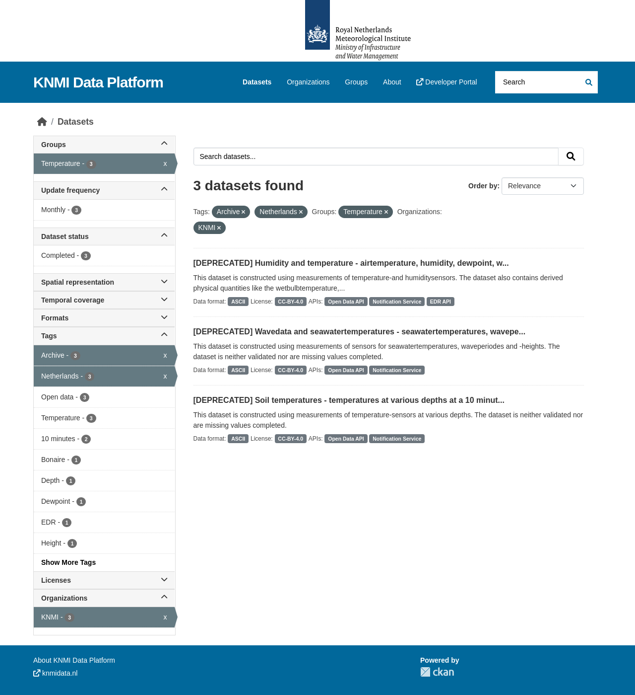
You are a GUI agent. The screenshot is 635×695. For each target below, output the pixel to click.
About (392, 82)
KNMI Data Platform (98, 82)
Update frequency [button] (104, 190)
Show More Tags (68, 562)
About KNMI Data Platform (74, 660)
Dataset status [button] (104, 236)
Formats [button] (104, 317)
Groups (356, 82)
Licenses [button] (104, 580)
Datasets (257, 82)
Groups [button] (104, 144)
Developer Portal (446, 82)
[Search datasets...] (546, 82)
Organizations (308, 82)
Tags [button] (104, 335)
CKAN (437, 672)
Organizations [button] (104, 598)
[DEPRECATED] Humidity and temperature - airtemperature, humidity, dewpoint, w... (351, 263)
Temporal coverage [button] (104, 300)
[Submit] (588, 82)
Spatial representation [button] (104, 282)
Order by (482, 186)
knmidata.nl (55, 673)
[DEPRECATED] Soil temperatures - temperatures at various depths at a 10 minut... (349, 400)
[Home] (42, 122)
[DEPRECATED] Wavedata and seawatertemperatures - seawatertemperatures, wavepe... (359, 331)
